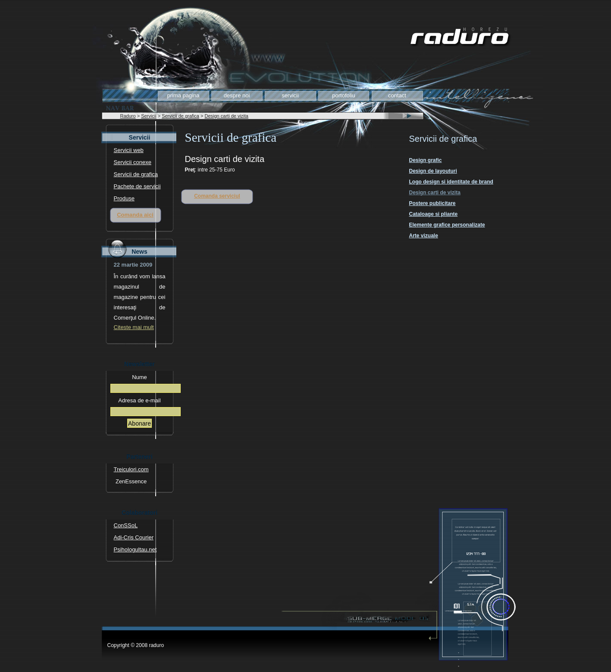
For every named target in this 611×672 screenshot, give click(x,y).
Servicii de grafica (180, 115)
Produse (124, 199)
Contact (397, 95)
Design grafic (425, 160)
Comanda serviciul (217, 196)
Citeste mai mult (134, 327)
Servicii (290, 95)
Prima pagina (183, 95)
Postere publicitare (432, 203)
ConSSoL (126, 526)
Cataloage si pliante (433, 214)
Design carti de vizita (227, 115)
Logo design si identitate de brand (451, 182)
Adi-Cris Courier (134, 538)
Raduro (128, 115)
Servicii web (129, 150)
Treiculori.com (131, 470)
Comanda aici (135, 215)
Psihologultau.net (135, 550)
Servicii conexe (132, 162)
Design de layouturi (433, 171)
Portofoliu (343, 95)
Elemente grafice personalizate (447, 225)
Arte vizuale (423, 236)
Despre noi (237, 95)
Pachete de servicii (137, 187)
